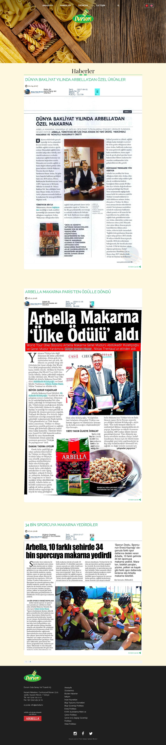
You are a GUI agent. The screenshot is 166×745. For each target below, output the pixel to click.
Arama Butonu (118, 4)
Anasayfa (68, 688)
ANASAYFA (47, 5)
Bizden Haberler (71, 694)
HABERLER (65, 5)
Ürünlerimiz (69, 691)
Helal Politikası (70, 724)
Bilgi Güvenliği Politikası (74, 706)
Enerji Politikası (70, 709)
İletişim (67, 697)
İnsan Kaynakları (70, 700)
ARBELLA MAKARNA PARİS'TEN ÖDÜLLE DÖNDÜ (68, 292)
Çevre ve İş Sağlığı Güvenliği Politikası (76, 719)
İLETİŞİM (100, 5)
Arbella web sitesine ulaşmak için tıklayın (32, 716)
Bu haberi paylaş (134, 266)
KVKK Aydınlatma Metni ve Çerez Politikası (75, 713)
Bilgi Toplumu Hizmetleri (74, 703)
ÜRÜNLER (83, 5)
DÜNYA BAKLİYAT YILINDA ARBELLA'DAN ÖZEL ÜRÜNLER (75, 79)
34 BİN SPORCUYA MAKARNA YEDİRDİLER (61, 525)
